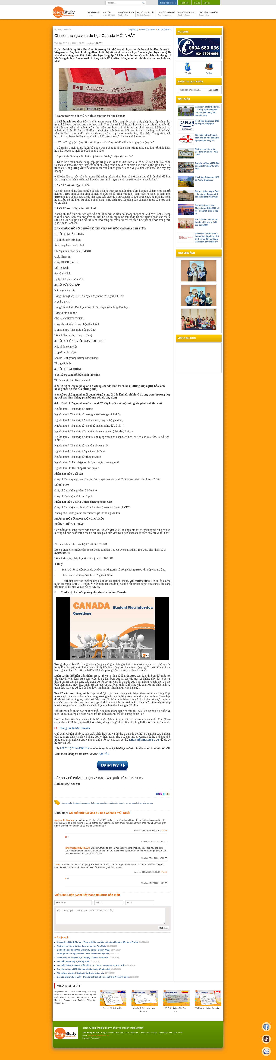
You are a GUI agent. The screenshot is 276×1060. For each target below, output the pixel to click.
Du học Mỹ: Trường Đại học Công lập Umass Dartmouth (88, 958)
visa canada (66, 803)
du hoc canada (97, 803)
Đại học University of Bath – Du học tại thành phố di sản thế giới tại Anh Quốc (98, 977)
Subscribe (213, 90)
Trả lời (164, 830)
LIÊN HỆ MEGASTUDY (75, 748)
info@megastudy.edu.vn (98, 1035)
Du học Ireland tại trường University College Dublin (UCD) (89, 950)
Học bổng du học (208, 13)
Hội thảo (185, 3)
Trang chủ (93, 13)
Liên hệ (207, 3)
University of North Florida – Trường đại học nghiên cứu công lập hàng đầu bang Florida (103, 942)
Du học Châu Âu (146, 13)
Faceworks (95, 1038)
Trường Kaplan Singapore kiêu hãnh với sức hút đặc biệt (88, 954)
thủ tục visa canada (144, 803)
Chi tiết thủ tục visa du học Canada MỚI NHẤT (94, 35)
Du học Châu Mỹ (166, 13)
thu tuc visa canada (81, 803)
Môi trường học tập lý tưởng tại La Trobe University (86, 973)
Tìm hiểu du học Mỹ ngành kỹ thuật (78, 961)
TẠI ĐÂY (103, 753)
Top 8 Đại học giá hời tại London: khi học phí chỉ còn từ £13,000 (206, 222)
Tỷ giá (188, 68)
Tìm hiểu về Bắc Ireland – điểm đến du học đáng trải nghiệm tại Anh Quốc (96, 965)
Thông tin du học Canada (74, 728)
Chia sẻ (197, 3)
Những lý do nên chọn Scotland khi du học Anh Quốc (87, 946)
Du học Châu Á (126, 13)
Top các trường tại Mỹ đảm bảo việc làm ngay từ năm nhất (89, 969)
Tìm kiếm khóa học (168, 3)
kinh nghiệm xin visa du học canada (119, 803)
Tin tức (109, 13)
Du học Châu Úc (186, 13)
